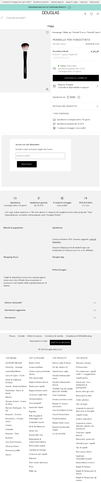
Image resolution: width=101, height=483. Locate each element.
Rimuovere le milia (84, 396)
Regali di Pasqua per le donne (86, 472)
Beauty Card (72, 2)
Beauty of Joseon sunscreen (60, 405)
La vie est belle (58, 434)
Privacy (12, 336)
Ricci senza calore (84, 452)
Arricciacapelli (35, 403)
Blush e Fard (34, 363)
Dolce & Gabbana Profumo (13, 381)
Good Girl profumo (60, 414)
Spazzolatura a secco (85, 462)
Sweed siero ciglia (60, 371)
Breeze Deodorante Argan (61, 428)
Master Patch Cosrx (60, 423)
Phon (31, 467)
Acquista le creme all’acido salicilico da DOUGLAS (85, 426)
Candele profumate (37, 450)
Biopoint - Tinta (12, 434)
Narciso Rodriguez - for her (16, 409)
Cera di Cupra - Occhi (15, 375)
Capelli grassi (82, 378)
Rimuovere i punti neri (85, 439)
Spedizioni (94, 2)
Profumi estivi (81, 367)
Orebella (9, 429)
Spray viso (33, 431)
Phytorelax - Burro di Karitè (14, 391)
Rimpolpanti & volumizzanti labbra (37, 440)
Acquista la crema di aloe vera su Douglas (85, 409)
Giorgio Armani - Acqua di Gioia (16, 402)
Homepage (57, 32)
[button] (74, 97)
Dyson (8, 455)
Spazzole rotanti (36, 407)
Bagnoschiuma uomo (38, 390)
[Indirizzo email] (40, 156)
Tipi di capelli (81, 447)
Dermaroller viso (36, 435)
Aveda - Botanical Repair (16, 386)
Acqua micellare (36, 367)
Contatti (21, 336)
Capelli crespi (82, 415)
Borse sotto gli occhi (85, 391)
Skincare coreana (83, 363)
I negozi (83, 2)
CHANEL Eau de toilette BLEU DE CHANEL (62, 390)
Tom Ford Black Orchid (62, 410)
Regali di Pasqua (83, 467)
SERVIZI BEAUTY (57, 2)
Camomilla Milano (13, 371)
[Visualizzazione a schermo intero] (47, 89)
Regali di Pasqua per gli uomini (86, 478)
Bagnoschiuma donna (38, 382)
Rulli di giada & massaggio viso (36, 417)
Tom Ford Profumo (13, 442)
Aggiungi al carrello (76, 78)
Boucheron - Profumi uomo (14, 420)
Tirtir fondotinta (59, 395)
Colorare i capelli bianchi (83, 433)
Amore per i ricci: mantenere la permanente (83, 385)
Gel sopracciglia (36, 378)
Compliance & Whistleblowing (79, 336)
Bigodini (32, 411)
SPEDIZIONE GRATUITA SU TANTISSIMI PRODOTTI (47, 7)
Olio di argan (82, 404)
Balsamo (32, 458)
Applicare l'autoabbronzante (84, 457)
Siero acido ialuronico (38, 462)
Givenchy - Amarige (14, 367)
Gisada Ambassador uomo (61, 376)
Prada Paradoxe (59, 419)
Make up (67, 32)
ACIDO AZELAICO (84, 419)
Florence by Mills (13, 450)
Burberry (9, 438)
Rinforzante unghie (37, 446)
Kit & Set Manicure (37, 426)
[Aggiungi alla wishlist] (47, 32)
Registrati (27, 164)
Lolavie (9, 425)
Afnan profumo (12, 446)
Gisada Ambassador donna (61, 383)
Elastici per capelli (37, 386)
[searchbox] (50, 18)
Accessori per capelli (38, 454)
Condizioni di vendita (54, 336)
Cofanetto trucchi (36, 422)
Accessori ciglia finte (38, 395)
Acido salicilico (82, 400)
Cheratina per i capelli (85, 443)
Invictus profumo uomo (62, 399)
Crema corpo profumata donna (39, 372)
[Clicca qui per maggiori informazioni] (69, 7)
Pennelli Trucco (79, 32)
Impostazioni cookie (38, 341)
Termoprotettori (36, 399)
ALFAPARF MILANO (14, 363)
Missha (9, 397)
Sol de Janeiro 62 (60, 367)
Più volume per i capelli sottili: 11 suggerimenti (86, 372)
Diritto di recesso (34, 336)
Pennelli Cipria (93, 32)
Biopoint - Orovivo (14, 414)
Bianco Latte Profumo (61, 363)
